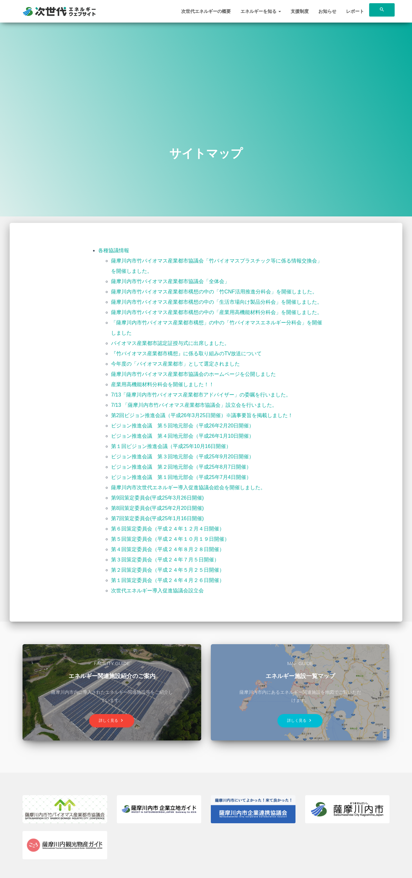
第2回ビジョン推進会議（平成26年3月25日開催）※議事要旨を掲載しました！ (202, 415)
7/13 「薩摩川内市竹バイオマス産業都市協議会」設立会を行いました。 (194, 405)
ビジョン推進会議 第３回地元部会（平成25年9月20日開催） (182, 456)
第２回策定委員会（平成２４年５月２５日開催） (167, 570)
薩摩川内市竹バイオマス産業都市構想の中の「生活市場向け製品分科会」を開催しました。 (216, 302)
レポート (355, 11)
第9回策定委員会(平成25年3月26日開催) (157, 498)
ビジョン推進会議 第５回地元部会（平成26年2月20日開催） (182, 425)
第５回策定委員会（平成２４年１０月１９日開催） (170, 539)
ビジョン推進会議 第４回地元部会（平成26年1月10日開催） (182, 436)
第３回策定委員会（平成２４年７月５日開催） (165, 559)
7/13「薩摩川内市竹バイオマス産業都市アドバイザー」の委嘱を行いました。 (201, 394)
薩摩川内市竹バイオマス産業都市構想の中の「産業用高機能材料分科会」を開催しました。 (216, 312)
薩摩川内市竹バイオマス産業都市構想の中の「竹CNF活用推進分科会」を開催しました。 (214, 291)
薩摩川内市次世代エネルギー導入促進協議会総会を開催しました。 (188, 487)
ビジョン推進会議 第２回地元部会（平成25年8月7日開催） (181, 467)
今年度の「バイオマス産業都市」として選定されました (175, 364)
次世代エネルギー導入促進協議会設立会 (157, 590)
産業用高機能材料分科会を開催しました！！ (162, 384)
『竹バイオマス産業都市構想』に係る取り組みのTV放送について (186, 353)
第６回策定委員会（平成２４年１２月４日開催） (167, 528)
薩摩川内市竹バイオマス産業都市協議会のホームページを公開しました (193, 374)
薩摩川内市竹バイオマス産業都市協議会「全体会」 (170, 281)
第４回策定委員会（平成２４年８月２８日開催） (167, 549)
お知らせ (327, 11)
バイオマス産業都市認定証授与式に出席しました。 (170, 343)
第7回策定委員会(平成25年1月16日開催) (157, 518)
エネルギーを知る (260, 11)
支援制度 (300, 11)
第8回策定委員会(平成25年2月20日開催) (157, 508)
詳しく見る (112, 720)
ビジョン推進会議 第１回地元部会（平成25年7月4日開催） (181, 477)
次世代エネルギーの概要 (206, 11)
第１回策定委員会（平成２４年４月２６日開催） (167, 580)
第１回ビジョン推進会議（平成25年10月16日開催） (171, 446)
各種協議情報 (113, 250)
